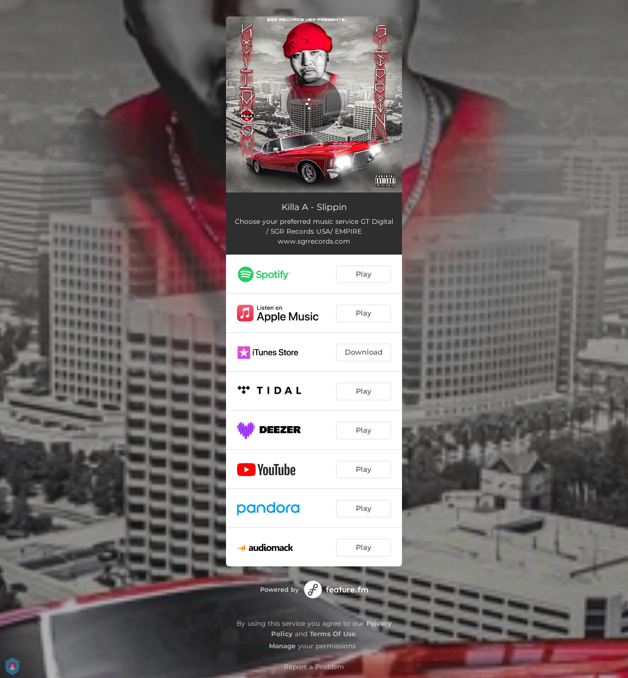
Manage (282, 646)
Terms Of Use (333, 634)
